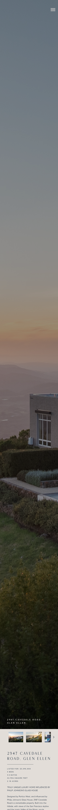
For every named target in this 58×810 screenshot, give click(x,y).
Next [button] (53, 737)
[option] (16, 737)
